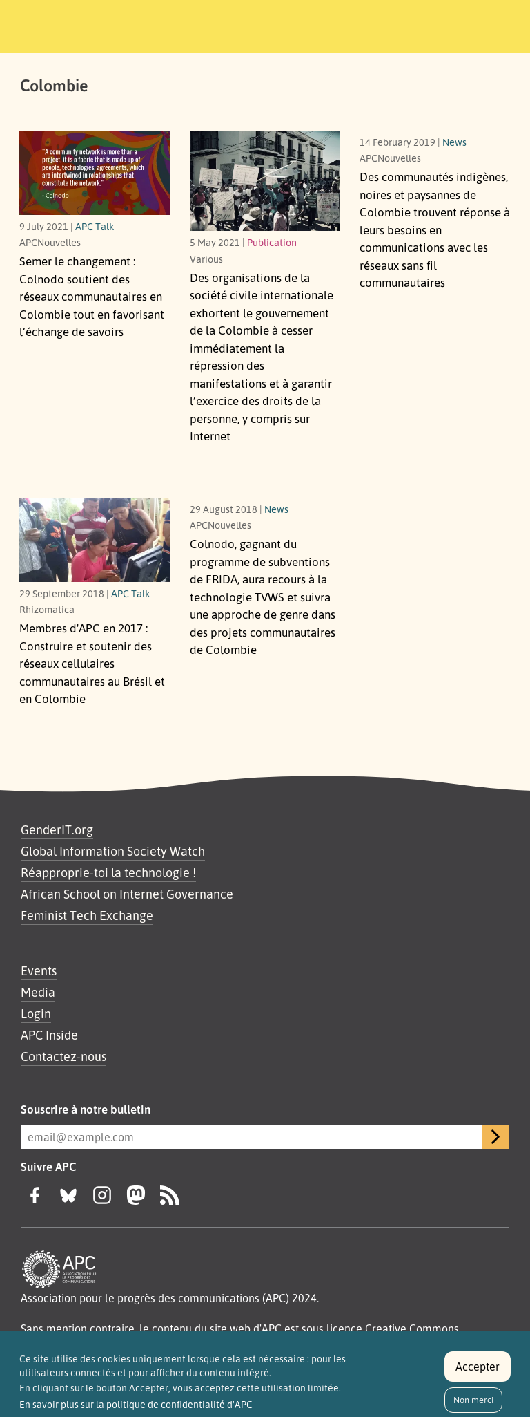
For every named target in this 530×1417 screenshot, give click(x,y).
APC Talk (95, 226)
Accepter (477, 1371)
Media (38, 992)
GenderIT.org (57, 829)
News (454, 141)
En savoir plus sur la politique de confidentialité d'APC (136, 1409)
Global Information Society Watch (113, 850)
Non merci (473, 1403)
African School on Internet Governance (127, 893)
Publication (272, 242)
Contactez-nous (63, 1056)
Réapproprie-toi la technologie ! (108, 872)
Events (39, 970)
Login (36, 1013)
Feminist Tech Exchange (87, 915)
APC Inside (49, 1034)
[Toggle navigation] (483, 24)
